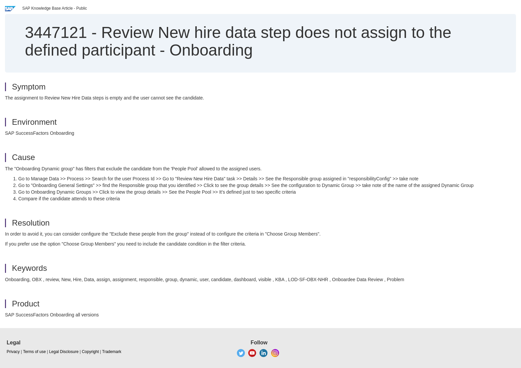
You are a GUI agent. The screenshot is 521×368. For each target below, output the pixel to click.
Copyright (90, 351)
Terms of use (34, 351)
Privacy (13, 351)
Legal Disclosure (64, 351)
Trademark (111, 351)
